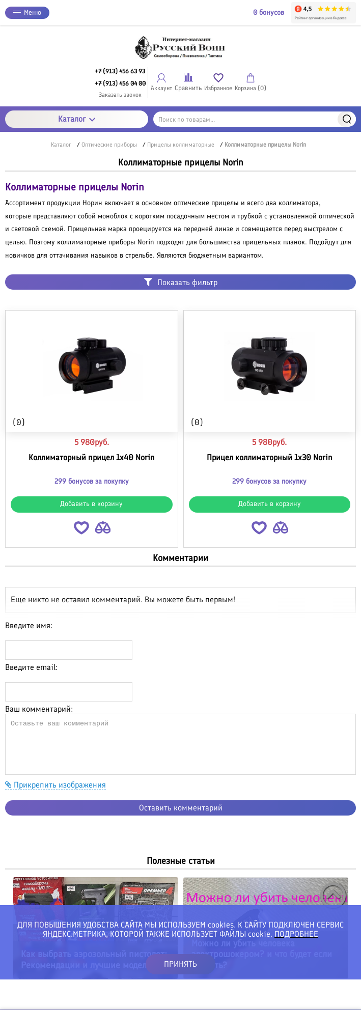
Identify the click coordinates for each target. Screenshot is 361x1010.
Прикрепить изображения (55, 785)
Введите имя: (28, 625)
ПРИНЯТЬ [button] (180, 964)
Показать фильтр (180, 282)
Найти (346, 119)
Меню (27, 12)
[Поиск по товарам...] (254, 119)
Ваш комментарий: (39, 709)
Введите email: (31, 667)
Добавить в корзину (91, 503)
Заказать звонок (120, 94)
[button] (81, 529)
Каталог (76, 119)
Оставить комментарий (181, 807)
